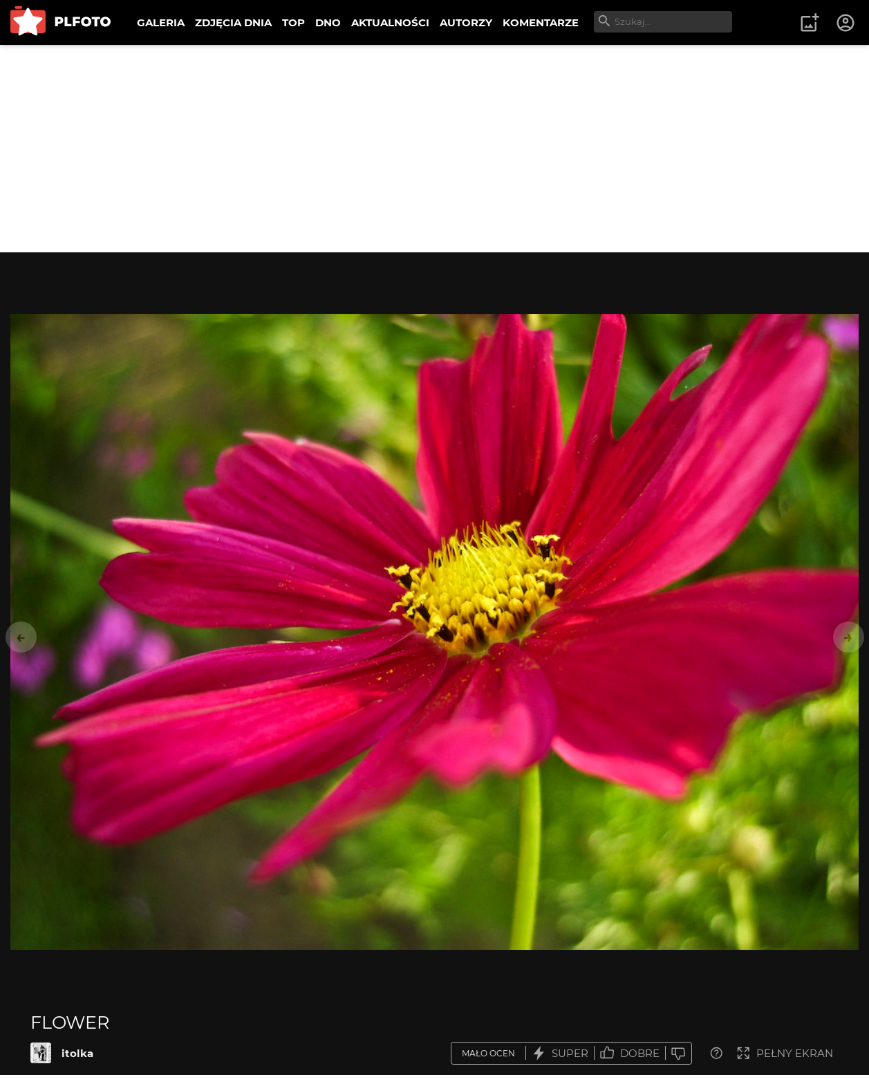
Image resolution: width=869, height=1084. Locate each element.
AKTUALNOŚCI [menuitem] (390, 22)
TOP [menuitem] (293, 22)
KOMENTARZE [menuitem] (541, 22)
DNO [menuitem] (328, 22)
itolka (77, 1053)
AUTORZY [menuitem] (466, 22)
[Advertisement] (435, 148)
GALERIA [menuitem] (161, 22)
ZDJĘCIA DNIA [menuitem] (233, 22)
